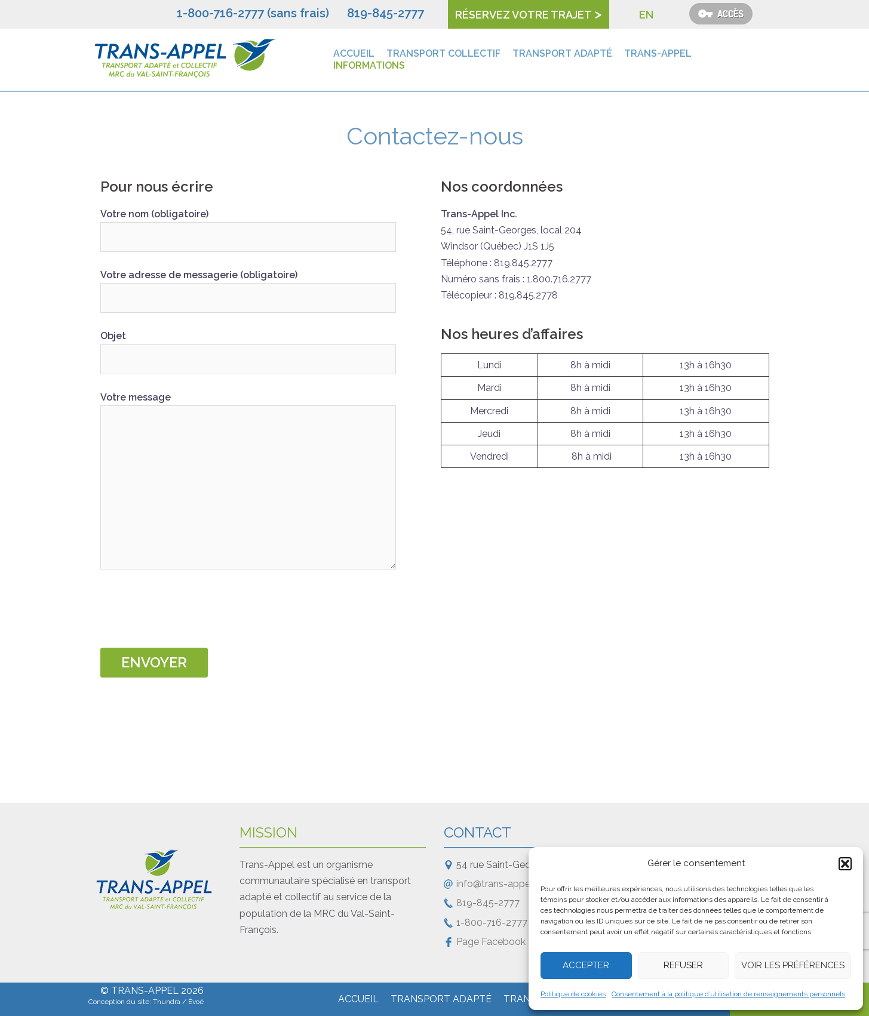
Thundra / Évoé (178, 1001)
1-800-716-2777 (491, 922)
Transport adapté (562, 53)
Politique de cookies (573, 994)
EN (646, 14)
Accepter (586, 965)
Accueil (353, 53)
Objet (248, 347)
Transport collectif (443, 53)
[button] (845, 864)
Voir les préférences (793, 965)
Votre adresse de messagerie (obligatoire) (248, 286)
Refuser (683, 965)
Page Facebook (491, 941)
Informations (369, 65)
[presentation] (191, 612)
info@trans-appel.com (505, 883)
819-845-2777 (385, 13)
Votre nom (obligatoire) (248, 225)
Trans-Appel (658, 53)
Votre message (248, 482)
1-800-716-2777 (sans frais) (253, 13)
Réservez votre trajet (523, 14)
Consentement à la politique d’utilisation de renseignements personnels (728, 994)
